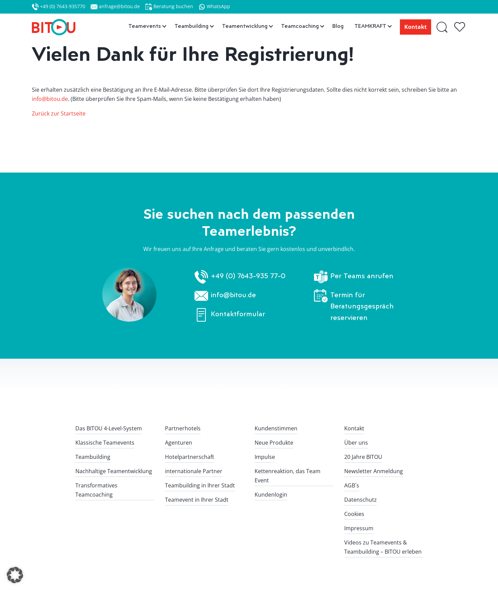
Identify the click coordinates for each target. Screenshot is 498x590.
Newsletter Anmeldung (373, 471)
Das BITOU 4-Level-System (108, 428)
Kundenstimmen (276, 428)
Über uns (356, 442)
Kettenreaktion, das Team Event (287, 475)
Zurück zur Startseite (59, 113)
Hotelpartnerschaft (189, 457)
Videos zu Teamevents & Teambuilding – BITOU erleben (383, 547)
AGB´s (351, 485)
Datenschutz (360, 499)
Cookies (354, 514)
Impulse (265, 457)
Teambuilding (92, 457)
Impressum (358, 528)
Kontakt (415, 27)
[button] (15, 575)
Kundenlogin (271, 494)
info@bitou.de (50, 99)
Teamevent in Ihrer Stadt (196, 499)
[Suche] (442, 27)
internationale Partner (193, 471)
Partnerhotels (183, 428)
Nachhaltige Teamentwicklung (113, 471)
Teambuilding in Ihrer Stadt (200, 485)
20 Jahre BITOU (363, 457)
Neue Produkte (274, 442)
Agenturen (178, 442)
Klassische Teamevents (104, 442)
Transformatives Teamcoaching (96, 490)
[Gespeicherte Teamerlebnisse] (460, 27)
